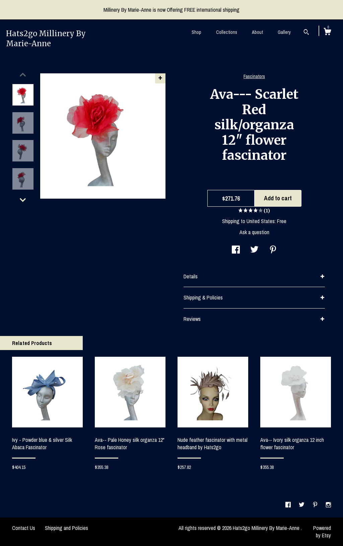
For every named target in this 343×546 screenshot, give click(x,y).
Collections (226, 32)
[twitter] (302, 504)
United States (261, 221)
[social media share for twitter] (254, 250)
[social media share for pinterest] (273, 250)
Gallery (284, 32)
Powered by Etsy (322, 531)
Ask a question (254, 232)
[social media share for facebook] (236, 250)
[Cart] (327, 32)
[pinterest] (316, 504)
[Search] (306, 33)
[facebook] (288, 504)
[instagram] (328, 504)
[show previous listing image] (23, 75)
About (257, 32)
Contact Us (23, 528)
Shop (196, 32)
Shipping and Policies (66, 528)
